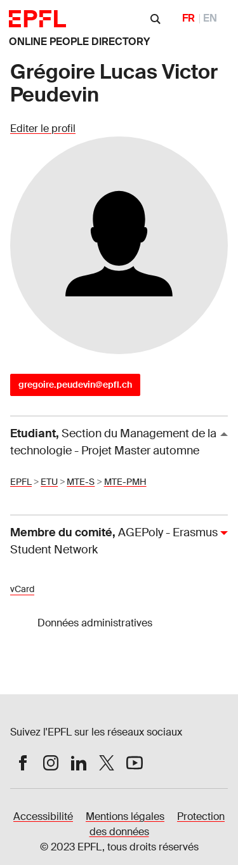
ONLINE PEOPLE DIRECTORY (79, 41)
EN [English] (210, 18)
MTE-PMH (125, 481)
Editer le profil (43, 128)
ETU (49, 481)
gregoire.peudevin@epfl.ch (75, 384)
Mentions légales (125, 816)
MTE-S (81, 481)
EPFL (21, 481)
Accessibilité (43, 816)
